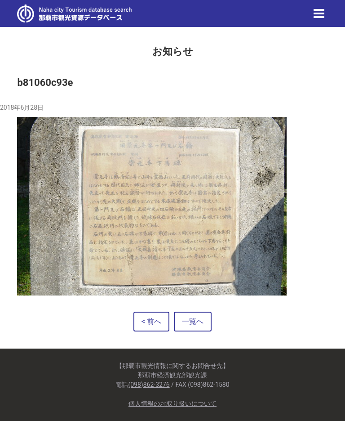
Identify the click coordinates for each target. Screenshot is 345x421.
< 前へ (151, 321)
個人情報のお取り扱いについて (172, 403)
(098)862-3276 (148, 384)
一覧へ (192, 321)
